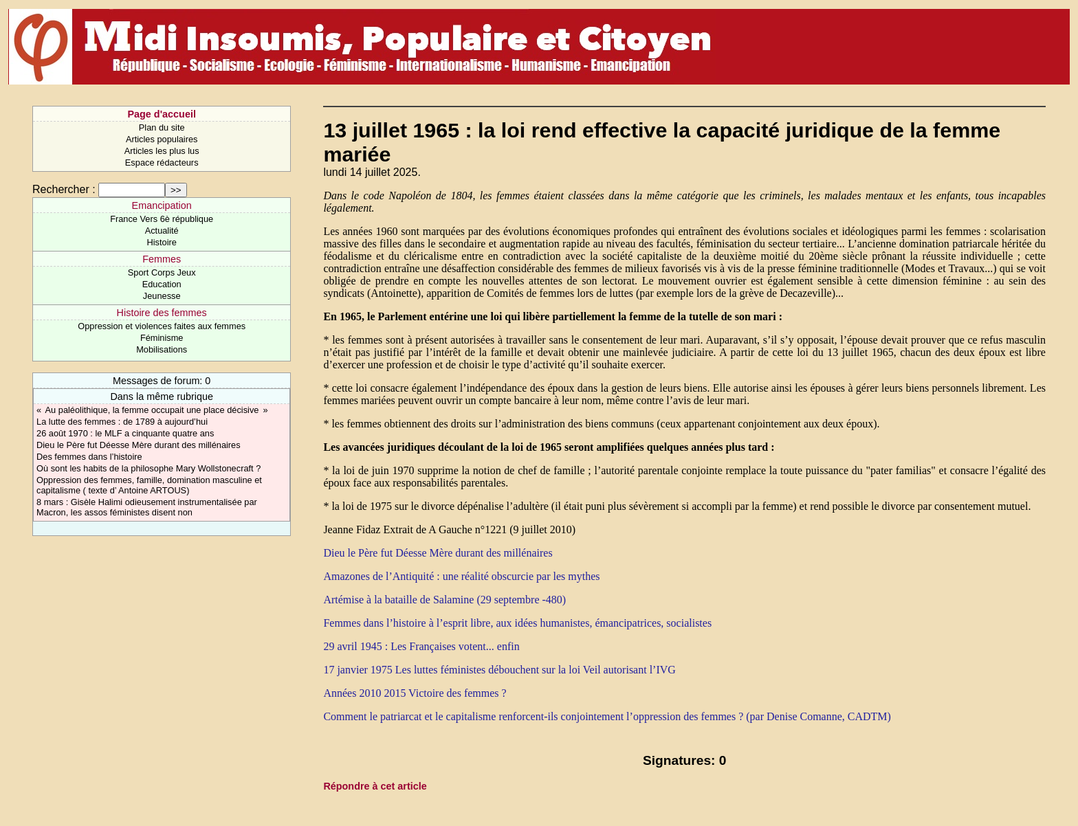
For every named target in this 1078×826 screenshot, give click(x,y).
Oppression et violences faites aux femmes (161, 326)
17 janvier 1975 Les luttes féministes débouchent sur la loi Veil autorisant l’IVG (499, 670)
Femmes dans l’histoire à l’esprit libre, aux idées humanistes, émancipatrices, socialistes (517, 623)
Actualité (162, 230)
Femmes (161, 259)
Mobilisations (161, 349)
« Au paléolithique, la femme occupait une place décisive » (152, 410)
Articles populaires (162, 139)
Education (162, 284)
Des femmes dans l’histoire (89, 456)
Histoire (161, 242)
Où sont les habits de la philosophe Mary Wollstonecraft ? (148, 468)
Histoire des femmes (162, 312)
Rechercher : (64, 189)
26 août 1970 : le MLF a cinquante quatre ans (125, 433)
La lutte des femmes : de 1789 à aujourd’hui (122, 421)
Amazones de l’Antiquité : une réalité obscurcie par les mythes (461, 576)
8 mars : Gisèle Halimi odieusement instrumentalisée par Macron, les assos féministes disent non (146, 507)
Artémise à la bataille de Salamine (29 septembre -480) (444, 599)
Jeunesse (162, 296)
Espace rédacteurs (162, 162)
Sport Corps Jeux (162, 272)
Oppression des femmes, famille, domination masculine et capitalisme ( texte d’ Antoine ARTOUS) (149, 485)
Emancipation (162, 205)
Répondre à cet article (374, 786)
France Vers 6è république (161, 219)
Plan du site (162, 127)
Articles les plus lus (161, 151)
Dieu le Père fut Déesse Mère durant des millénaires (138, 445)
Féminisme (162, 338)
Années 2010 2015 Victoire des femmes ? (414, 693)
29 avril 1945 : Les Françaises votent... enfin (421, 646)
